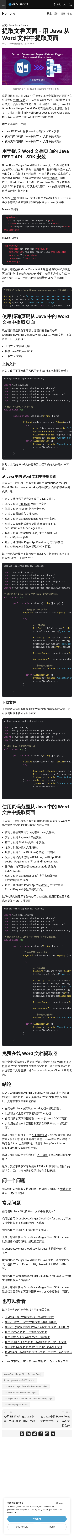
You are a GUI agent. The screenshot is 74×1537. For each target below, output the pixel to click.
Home (6, 14)
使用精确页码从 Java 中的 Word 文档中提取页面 (33, 136)
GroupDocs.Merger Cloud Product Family (23, 1374)
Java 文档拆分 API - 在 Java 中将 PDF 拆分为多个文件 (36, 1361)
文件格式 (52, 178)
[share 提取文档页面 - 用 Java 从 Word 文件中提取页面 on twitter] (22, 1434)
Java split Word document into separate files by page (28, 1398)
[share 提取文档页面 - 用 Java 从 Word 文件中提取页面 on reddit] (34, 1434)
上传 (7, 346)
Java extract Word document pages (20, 1392)
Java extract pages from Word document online (25, 1386)
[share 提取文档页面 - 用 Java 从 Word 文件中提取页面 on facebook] (40, 1434)
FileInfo (23, 508)
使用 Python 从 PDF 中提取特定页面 (26, 1332)
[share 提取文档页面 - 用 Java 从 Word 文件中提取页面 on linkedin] (28, 1434)
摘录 (7, 351)
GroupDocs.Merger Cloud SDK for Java (25, 165)
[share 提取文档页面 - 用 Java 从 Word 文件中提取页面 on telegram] (53, 1434)
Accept (37, 1519)
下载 (13, 197)
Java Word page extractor (16, 1404)
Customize (22, 1527)
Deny (52, 1527)
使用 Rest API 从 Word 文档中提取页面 (27, 1336)
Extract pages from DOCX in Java (19, 1380)
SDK (10, 186)
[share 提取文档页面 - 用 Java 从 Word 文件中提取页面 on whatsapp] (47, 1434)
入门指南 (42, 1154)
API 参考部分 (39, 1134)
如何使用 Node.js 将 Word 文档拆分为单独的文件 (33, 1346)
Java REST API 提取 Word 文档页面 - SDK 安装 (32, 131)
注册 (45, 269)
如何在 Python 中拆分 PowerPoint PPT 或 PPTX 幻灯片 (37, 1327)
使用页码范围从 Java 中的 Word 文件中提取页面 (33, 141)
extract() (44, 542)
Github (14, 1143)
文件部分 (57, 464)
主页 (4, 25)
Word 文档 (19, 99)
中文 (57, 4)
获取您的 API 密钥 (31, 273)
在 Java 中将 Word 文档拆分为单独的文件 (29, 1316)
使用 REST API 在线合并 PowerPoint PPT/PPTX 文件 (36, 1341)
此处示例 (30, 1147)
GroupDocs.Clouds (18, 25)
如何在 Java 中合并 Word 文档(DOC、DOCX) (31, 1321)
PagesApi (24, 503)
